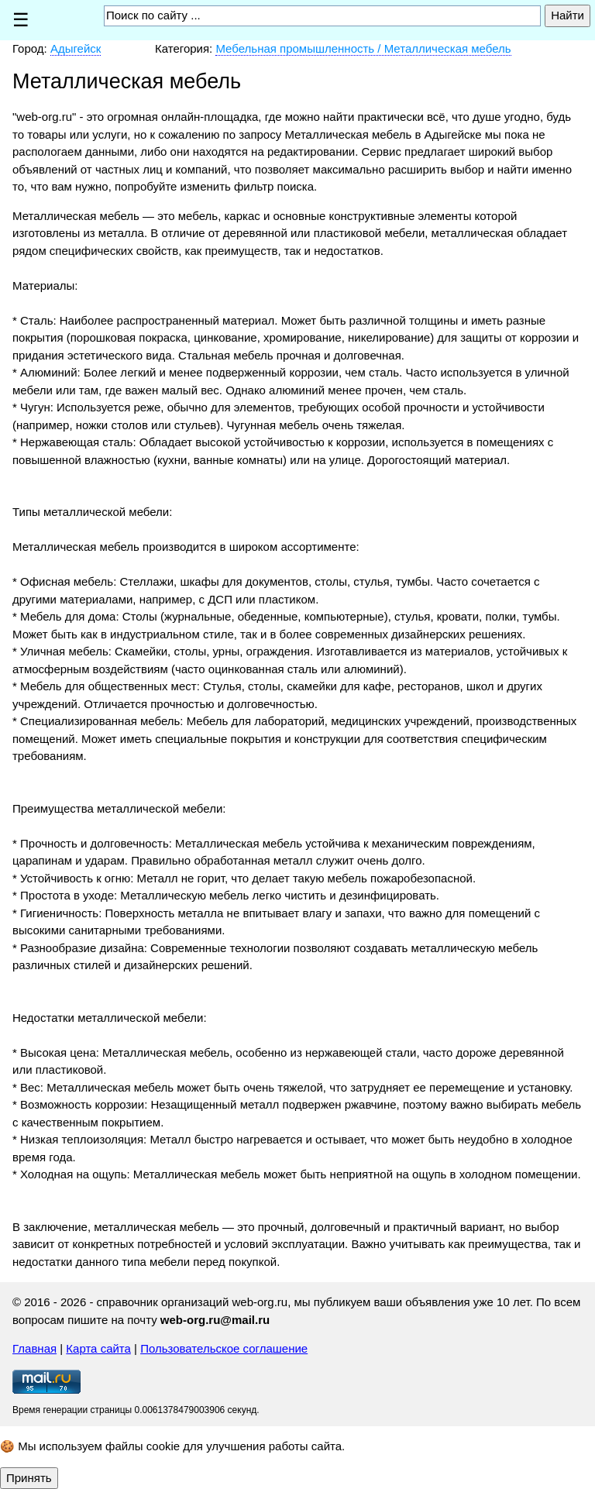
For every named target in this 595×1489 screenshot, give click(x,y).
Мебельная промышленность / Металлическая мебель (363, 48)
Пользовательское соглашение (224, 1348)
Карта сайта (98, 1348)
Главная (34, 1348)
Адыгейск (75, 48)
